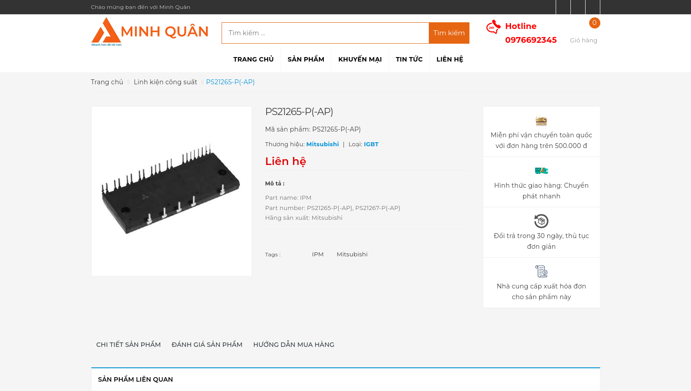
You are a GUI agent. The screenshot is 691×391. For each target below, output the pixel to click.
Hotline (531, 33)
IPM (318, 254)
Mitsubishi (352, 254)
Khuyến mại (360, 59)
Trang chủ (254, 59)
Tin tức (409, 59)
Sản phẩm (306, 59)
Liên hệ (449, 59)
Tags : (273, 254)
